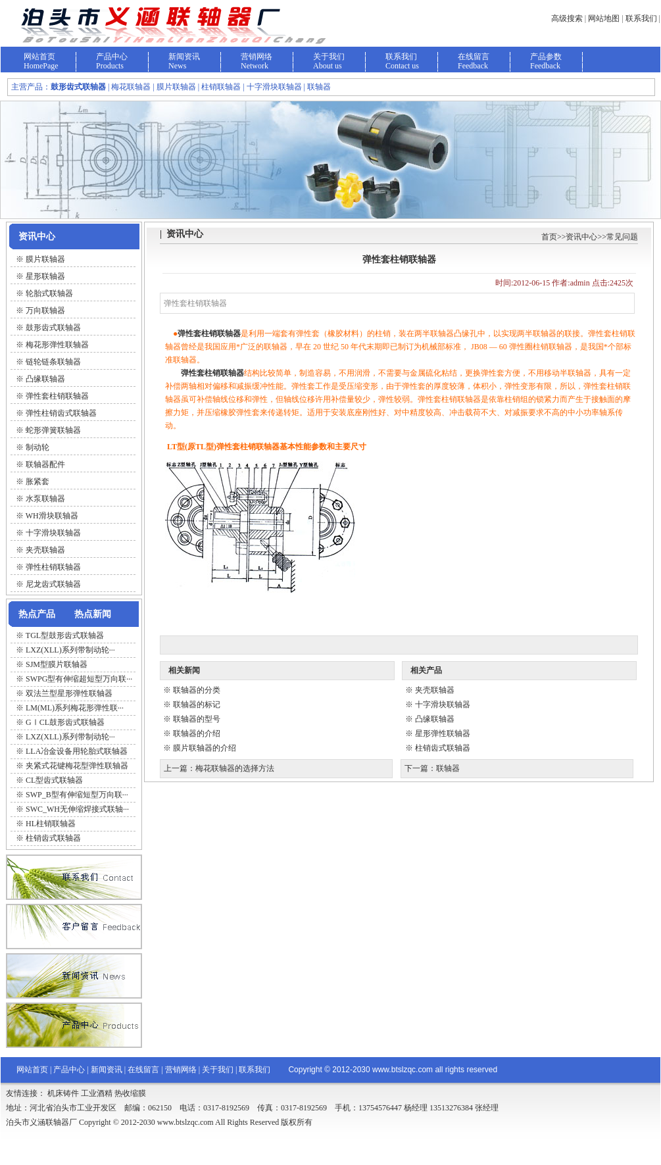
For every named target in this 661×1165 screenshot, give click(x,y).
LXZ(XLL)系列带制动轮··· (70, 650)
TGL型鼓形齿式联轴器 (65, 635)
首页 (549, 236)
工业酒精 (96, 1093)
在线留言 (473, 56)
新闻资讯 (184, 56)
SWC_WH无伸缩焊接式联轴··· (77, 809)
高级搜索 (567, 18)
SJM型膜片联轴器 (56, 664)
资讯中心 (581, 236)
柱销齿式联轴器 (53, 838)
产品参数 (546, 56)
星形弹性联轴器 (442, 733)
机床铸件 (63, 1093)
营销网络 (256, 56)
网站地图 (604, 18)
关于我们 (329, 56)
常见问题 (622, 236)
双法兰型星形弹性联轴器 (69, 693)
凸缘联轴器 (434, 719)
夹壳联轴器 (434, 690)
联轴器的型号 (196, 719)
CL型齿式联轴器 (54, 780)
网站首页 (39, 56)
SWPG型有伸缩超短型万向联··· (79, 678)
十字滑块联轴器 (442, 704)
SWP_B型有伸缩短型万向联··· (77, 794)
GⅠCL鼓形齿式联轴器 (65, 722)
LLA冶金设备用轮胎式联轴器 (77, 751)
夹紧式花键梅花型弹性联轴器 (77, 765)
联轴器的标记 (196, 704)
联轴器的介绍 (196, 733)
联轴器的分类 (196, 690)
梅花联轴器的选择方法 (234, 768)
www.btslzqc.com (402, 1069)
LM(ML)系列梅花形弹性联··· (75, 707)
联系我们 (641, 18)
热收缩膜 (130, 1093)
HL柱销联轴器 (51, 823)
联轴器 (448, 768)
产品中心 (112, 56)
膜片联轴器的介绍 (204, 748)
